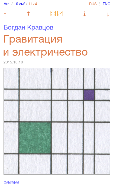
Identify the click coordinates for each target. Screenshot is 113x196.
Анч (7, 4)
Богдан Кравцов (28, 27)
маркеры (11, 181)
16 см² (19, 4)
